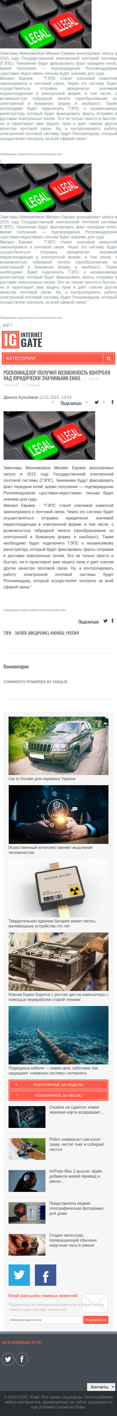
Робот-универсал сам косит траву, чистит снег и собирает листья (76, 1144)
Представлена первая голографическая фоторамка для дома (76, 1208)
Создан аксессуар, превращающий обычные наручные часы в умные (73, 1240)
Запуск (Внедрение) (32, 633)
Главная (33, 385)
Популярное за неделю (59, 1085)
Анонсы (57, 633)
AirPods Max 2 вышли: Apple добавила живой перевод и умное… (75, 1176)
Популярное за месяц (58, 1095)
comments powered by (36, 682)
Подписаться (95, 1320)
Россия (72, 633)
